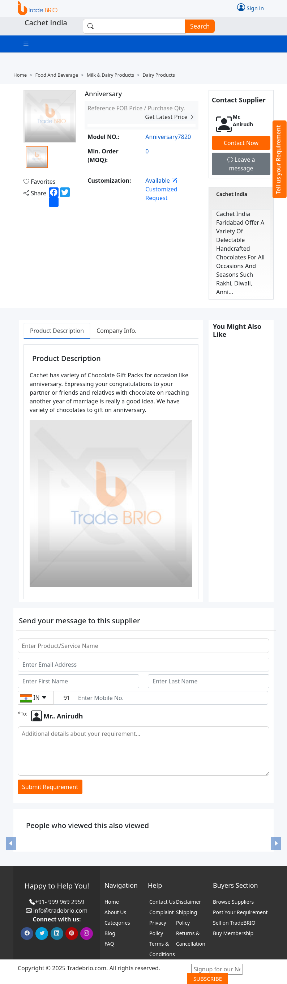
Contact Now (241, 143)
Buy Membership (233, 933)
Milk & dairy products (110, 75)
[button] (11, 843)
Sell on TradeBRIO (234, 922)
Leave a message (241, 164)
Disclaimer (188, 901)
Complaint (161, 912)
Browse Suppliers (233, 901)
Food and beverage (56, 75)
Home (20, 75)
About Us (115, 912)
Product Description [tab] (57, 331)
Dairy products (158, 75)
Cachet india (231, 194)
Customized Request (161, 189)
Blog (109, 933)
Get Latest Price (170, 117)
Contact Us (162, 901)
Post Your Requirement (240, 912)
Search (197, 26)
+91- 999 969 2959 (60, 902)
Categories (117, 922)
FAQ (109, 943)
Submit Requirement (50, 787)
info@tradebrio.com (60, 911)
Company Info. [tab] (117, 331)
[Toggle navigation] (26, 44)
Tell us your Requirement (278, 159)
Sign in (250, 7)
